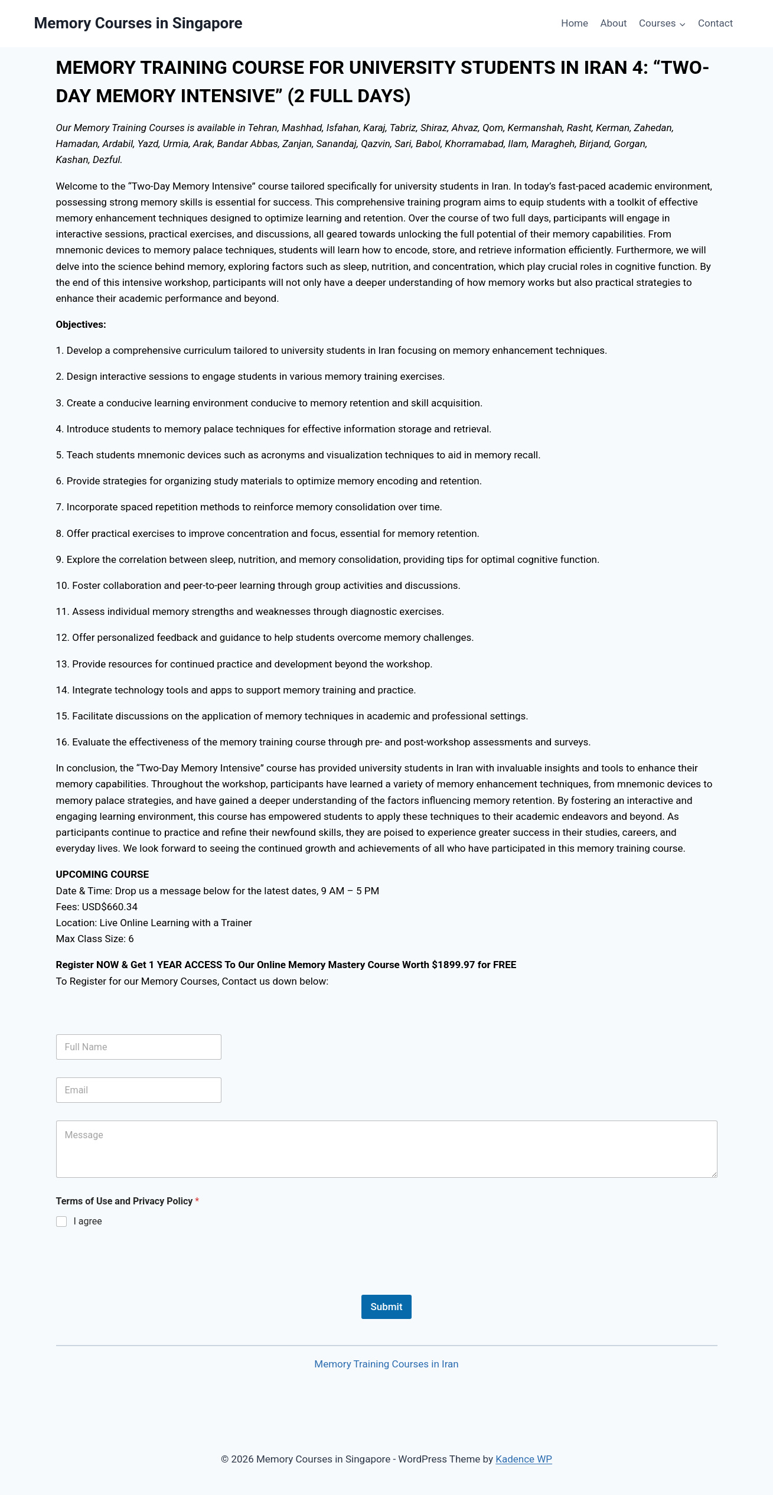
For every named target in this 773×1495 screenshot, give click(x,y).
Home (574, 23)
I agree (88, 1221)
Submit (386, 1306)
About (613, 23)
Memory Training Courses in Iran (386, 1364)
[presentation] (146, 1287)
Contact (715, 23)
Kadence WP (523, 1459)
